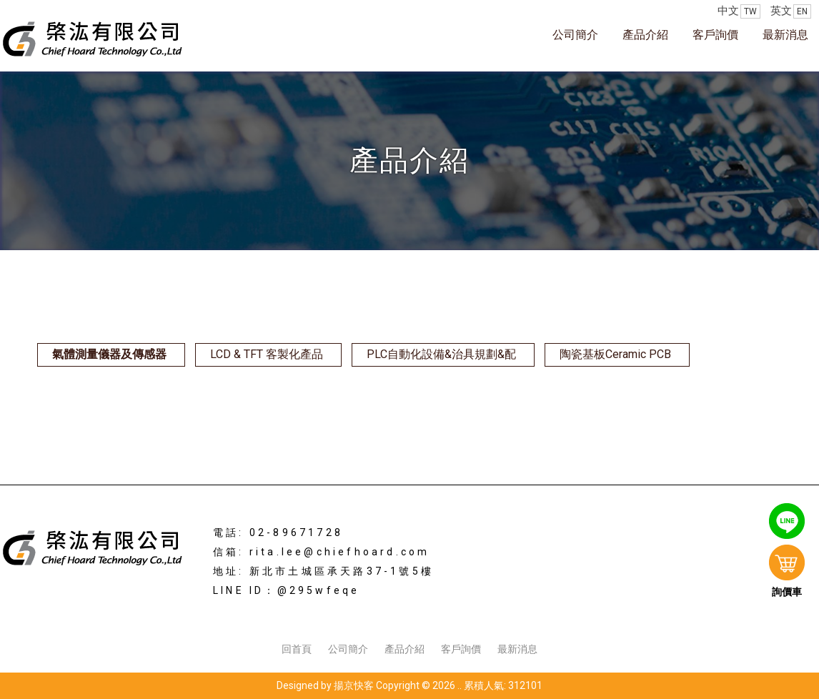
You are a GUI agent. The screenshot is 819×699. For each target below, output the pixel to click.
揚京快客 (354, 685)
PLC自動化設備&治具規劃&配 (441, 354)
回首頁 (297, 649)
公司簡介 (575, 34)
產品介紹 (645, 34)
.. (459, 685)
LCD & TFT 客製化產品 (266, 354)
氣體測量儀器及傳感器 (109, 354)
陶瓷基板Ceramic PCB (615, 354)
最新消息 (785, 34)
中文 (739, 11)
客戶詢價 (715, 34)
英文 (790, 11)
